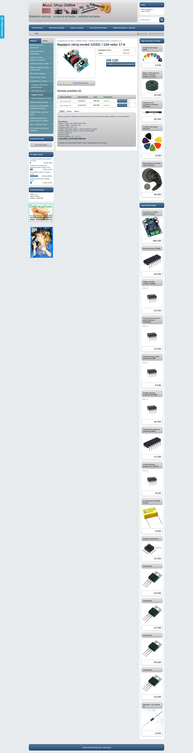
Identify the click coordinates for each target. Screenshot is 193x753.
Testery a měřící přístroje (39, 102)
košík (143, 5)
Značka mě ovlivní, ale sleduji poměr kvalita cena (40, 166)
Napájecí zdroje (37, 95)
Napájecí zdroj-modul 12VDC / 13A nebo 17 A (105, 40)
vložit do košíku (122, 101)
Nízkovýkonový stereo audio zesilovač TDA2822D (151, 320)
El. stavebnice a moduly (41, 81)
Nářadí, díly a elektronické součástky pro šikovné (41, 107)
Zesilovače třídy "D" (41, 91)
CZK (36, 33)
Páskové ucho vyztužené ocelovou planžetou (150, 104)
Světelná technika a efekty (41, 63)
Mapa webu (107, 747)
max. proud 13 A (65, 101)
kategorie (33, 41)
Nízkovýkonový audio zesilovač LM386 (151, 357)
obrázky (69, 111)
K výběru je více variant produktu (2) (121, 64)
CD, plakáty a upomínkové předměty (39, 129)
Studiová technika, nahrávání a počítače (41, 58)
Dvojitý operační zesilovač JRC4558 (150, 394)
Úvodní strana (37, 28)
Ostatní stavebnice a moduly (41, 98)
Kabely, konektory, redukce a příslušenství (41, 68)
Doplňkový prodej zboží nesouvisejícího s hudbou (41, 119)
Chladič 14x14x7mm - (151, 539)
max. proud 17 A (65, 105)
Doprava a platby (76, 28)
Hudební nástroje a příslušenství (41, 46)
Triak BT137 (147, 635)
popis (62, 111)
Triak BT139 (147, 566)
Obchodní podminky (56, 28)
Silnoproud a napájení (41, 73)
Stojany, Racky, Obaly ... (41, 77)
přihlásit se (143, 33)
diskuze (76, 111)
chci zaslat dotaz (41, 145)
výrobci (45, 41)
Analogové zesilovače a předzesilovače (41, 86)
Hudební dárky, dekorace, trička (41, 113)
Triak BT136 (147, 670)
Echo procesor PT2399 (151, 248)
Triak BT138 (147, 601)
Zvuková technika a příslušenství (41, 52)
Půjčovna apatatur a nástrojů (124, 28)
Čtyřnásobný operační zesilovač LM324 (151, 430)
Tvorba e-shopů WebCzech (91, 747)
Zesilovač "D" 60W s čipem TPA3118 (150, 213)
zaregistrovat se (157, 33)
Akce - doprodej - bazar (41, 124)
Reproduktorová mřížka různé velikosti (152, 164)
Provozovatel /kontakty (98, 28)
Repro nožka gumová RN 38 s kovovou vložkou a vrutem (151, 75)
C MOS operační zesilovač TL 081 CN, (151, 465)
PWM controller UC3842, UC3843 (149, 283)
